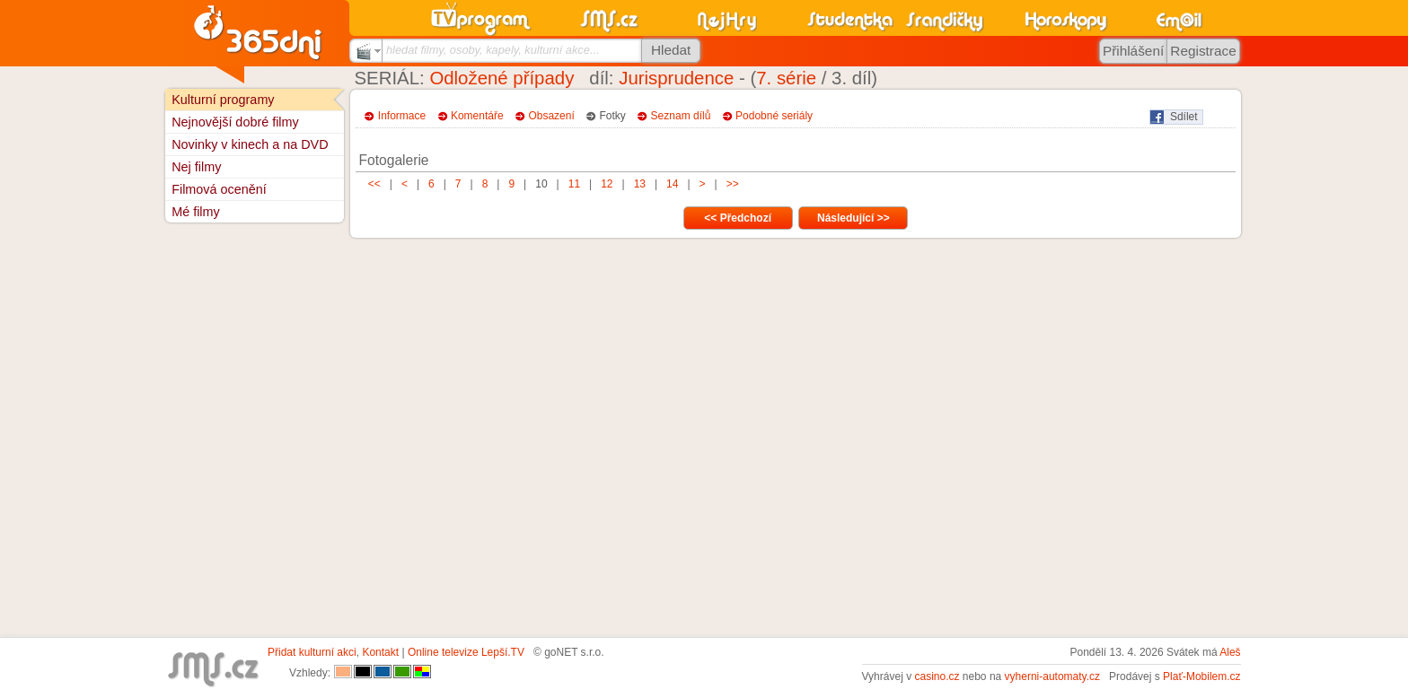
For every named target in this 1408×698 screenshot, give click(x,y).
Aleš (1229, 652)
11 (574, 184)
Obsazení (551, 115)
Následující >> (853, 218)
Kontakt (380, 652)
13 (639, 184)
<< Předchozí (737, 218)
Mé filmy (196, 212)
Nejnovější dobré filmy (235, 122)
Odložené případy (501, 78)
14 (673, 184)
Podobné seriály (774, 115)
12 (607, 184)
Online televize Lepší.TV (466, 652)
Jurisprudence (676, 78)
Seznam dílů (681, 115)
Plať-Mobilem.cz (1202, 676)
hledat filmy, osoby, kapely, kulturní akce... (493, 50)
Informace (402, 115)
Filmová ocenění (219, 189)
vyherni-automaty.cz (1052, 676)
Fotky (613, 115)
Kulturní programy (223, 99)
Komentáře (477, 115)
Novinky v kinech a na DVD (250, 144)
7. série (786, 78)
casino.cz (936, 676)
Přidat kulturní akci (312, 652)
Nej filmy (196, 167)
